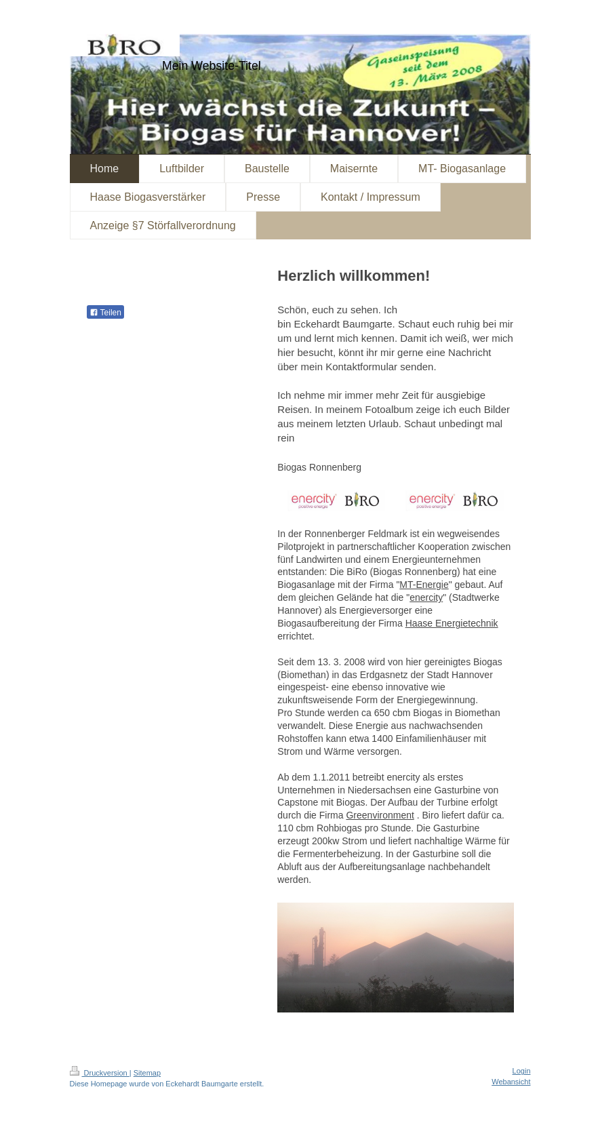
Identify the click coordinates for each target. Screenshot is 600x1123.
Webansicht (511, 1082)
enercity (426, 597)
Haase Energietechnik (451, 623)
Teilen (105, 312)
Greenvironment (380, 815)
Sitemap (147, 1073)
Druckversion (99, 1073)
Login (522, 1071)
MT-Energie (423, 584)
